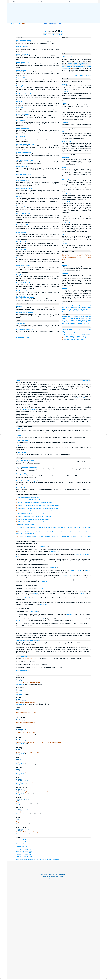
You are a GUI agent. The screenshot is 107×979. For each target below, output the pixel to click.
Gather (79, 307)
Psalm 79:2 (87, 570)
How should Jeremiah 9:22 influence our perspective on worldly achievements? (39, 511)
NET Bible (19, 196)
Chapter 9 (20, 23)
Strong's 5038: (20, 724)
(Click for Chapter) (24, 37)
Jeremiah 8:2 (65, 273)
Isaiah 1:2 (84, 554)
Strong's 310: (20, 804)
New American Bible (21, 291)
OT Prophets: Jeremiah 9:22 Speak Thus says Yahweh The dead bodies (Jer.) (37, 859)
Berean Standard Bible (22, 62)
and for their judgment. (69, 333)
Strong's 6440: (20, 774)
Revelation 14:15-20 (24, 598)
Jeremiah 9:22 (44, 546)
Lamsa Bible (19, 306)
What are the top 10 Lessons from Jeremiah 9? (31, 522)
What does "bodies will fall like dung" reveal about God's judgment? (36, 502)
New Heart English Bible (23, 206)
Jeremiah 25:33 (66, 157)
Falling (67, 307)
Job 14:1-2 (64, 234)
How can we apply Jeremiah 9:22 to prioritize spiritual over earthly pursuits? (38, 505)
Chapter (88, 380)
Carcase (75, 304)
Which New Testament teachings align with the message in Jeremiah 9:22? (38, 508)
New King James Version (23, 86)
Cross (49, 34)
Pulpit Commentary (22, 656)
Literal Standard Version (23, 242)
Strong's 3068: (20, 704)
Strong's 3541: (20, 694)
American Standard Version (23, 152)
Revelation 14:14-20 (29, 409)
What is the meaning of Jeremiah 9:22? (28, 497)
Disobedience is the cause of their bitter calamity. (76, 334)
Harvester (69, 309)
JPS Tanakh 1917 (21, 323)
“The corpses (65, 65)
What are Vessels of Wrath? (26, 524)
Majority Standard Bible (22, 225)
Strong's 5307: (20, 744)
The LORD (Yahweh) (23, 440)
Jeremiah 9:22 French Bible (23, 854)
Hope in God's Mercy (22, 488)
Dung (86, 306)
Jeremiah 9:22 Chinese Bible (24, 853)
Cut (68, 306)
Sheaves (79, 311)
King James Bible (21, 78)
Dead (71, 306)
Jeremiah (15, 23)
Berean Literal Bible (21, 70)
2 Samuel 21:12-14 (68, 580)
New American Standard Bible (24, 94)
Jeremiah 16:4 (65, 111)
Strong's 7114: (20, 814)
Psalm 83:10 (65, 122)
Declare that (71, 63)
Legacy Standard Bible (22, 114)
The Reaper (21, 446)
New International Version (23, 40)
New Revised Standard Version (25, 297)
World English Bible (21, 233)
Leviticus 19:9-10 (66, 141)
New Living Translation (22, 46)
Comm (58, 34)
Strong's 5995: (20, 794)
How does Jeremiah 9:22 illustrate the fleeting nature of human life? (36, 500)
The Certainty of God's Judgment (25, 460)
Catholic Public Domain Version (25, 283)
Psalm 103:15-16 (66, 194)
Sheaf (75, 311)
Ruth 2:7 (64, 132)
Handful (64, 309)
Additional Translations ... (23, 337)
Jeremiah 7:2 (77, 554)
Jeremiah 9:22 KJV (21, 846)
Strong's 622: (20, 834)
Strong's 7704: (20, 784)
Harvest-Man (84, 309)
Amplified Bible (20, 120)
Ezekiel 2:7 (65, 92)
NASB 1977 (19, 108)
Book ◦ (83, 380)
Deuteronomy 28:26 (80, 398)
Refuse (71, 311)
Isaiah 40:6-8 (65, 179)
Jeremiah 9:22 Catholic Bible (24, 856)
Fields (75, 307)
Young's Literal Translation (23, 258)
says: (89, 63)
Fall (90, 306)
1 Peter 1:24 (65, 215)
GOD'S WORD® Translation (23, 174)
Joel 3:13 (81, 593)
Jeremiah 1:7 (65, 84)
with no (89, 66)
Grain (89, 307)
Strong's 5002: (20, 714)
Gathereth (84, 307)
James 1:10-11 (66, 202)
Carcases (81, 304)
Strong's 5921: (20, 764)
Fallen (63, 307)
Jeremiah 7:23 (43, 604)
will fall (75, 65)
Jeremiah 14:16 (40, 619)
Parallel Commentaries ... (23, 670)
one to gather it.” (66, 68)
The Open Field (22, 453)
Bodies (70, 304)
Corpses (64, 306)
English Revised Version (23, 166)
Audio (45, 34)
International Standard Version (24, 188)
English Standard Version (23, 54)
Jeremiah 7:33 (65, 265)
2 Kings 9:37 (65, 103)
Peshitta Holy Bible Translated (24, 312)
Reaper (67, 311)
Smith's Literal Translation (23, 266)
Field (71, 307)
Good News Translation (22, 180)
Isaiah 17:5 (36, 593)
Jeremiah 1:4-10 (54, 551)
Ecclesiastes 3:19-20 (67, 223)
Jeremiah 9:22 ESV (21, 843)
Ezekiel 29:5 (65, 167)
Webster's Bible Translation (23, 214)
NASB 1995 (19, 102)
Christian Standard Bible (22, 136)
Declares (75, 306)
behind (78, 66)
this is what (78, 63)
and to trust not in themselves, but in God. (74, 338)
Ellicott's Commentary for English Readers (28, 640)
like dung (80, 65)
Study (53, 34)
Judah (19, 435)
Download (88, 75)
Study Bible (20, 380)
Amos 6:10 (20, 623)
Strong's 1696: (20, 684)
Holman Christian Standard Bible (25, 144)
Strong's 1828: (20, 754)
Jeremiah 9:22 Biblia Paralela (24, 851)
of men (71, 65)
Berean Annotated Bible (22, 128)
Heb (62, 34)
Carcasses (88, 304)
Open (63, 311)
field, (63, 66)
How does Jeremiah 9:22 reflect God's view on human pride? (34, 516)
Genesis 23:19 (58, 580)
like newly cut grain (70, 66)
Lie (90, 309)
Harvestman (76, 309)
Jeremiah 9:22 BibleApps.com (24, 849)
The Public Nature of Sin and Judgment (27, 481)
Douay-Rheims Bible (22, 275)
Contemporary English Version (24, 160)
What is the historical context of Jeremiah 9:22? (31, 513)
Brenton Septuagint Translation (24, 329)
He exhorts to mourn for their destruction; (74, 336)
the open (88, 65)
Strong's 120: (20, 734)
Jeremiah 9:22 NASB (22, 845)
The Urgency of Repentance (24, 474)
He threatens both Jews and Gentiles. (73, 339)
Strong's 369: (20, 824)
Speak (83, 311)
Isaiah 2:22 (64, 244)
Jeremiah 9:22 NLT (21, 841)
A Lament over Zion (67, 56)
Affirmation (64, 304)
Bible (11, 23)
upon (84, 65)
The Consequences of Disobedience (26, 467)
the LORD (84, 63)
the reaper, (83, 66)
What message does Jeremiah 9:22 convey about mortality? (34, 519)
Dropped (81, 306)
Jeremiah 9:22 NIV (21, 840)
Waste (87, 311)
